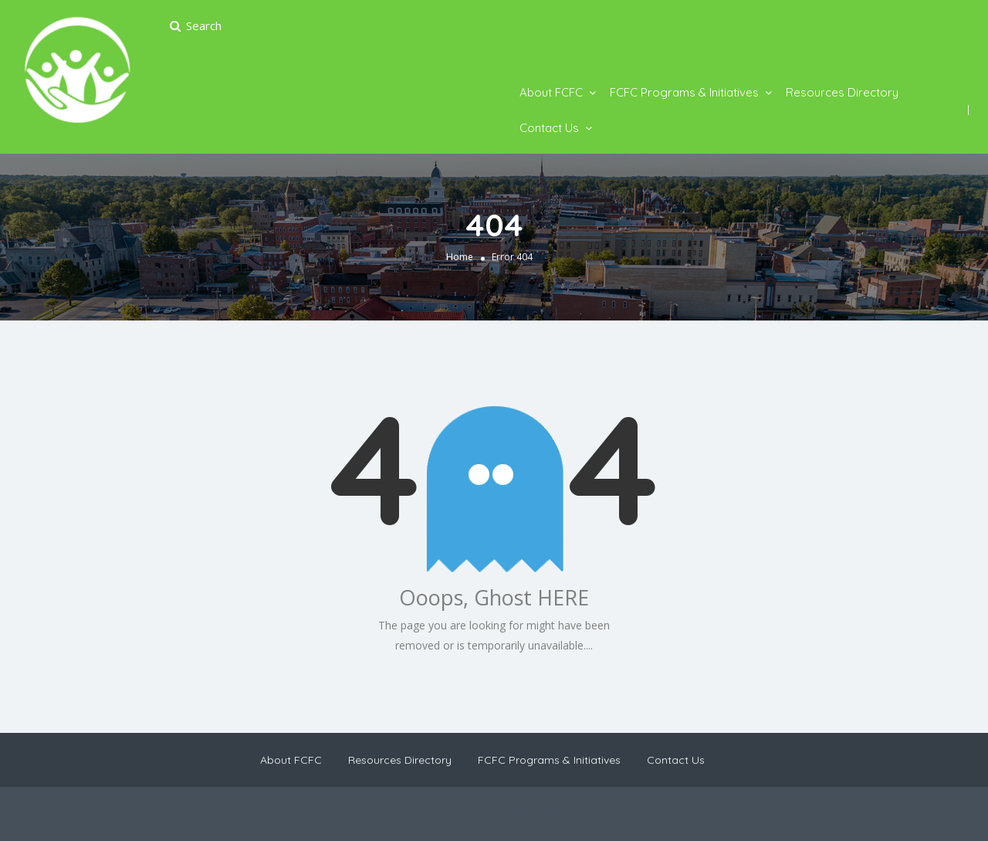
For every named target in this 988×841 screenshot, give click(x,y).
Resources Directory (842, 92)
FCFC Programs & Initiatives (684, 92)
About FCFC (551, 92)
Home (459, 256)
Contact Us (549, 127)
